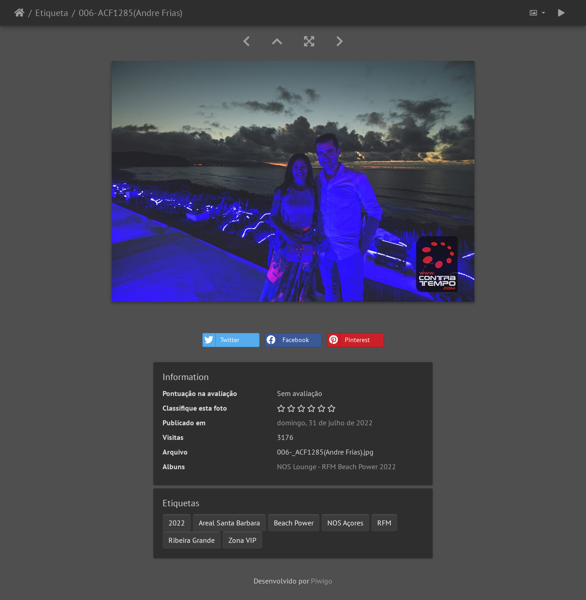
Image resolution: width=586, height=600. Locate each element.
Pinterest (348, 340)
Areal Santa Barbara (229, 522)
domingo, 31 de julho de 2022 (325, 422)
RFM (384, 522)
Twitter (221, 340)
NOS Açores (345, 522)
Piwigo (321, 580)
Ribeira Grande (191, 540)
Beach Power (294, 522)
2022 (176, 522)
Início (19, 13)
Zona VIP (242, 540)
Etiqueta (51, 13)
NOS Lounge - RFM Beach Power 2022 (336, 466)
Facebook (287, 340)
